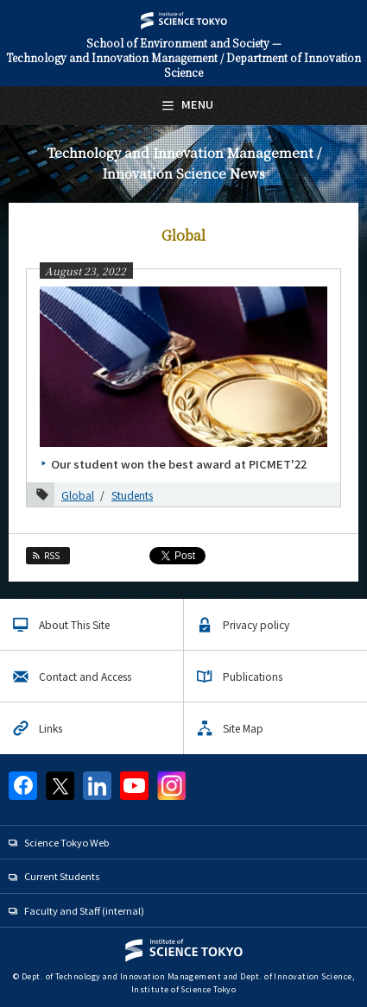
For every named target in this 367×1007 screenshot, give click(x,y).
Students (132, 495)
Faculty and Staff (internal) (84, 910)
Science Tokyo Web (66, 842)
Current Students (61, 876)
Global (77, 495)
